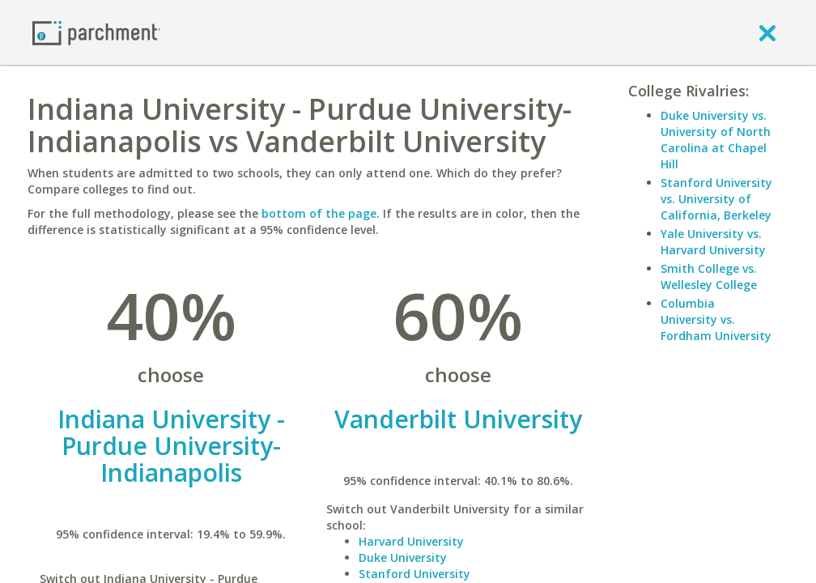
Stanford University (414, 573)
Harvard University (411, 541)
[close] (767, 32)
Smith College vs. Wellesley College (709, 276)
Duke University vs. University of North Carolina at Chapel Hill (716, 140)
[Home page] (96, 32)
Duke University (403, 557)
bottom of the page (318, 213)
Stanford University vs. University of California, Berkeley (716, 199)
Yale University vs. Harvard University (713, 241)
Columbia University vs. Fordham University (716, 319)
